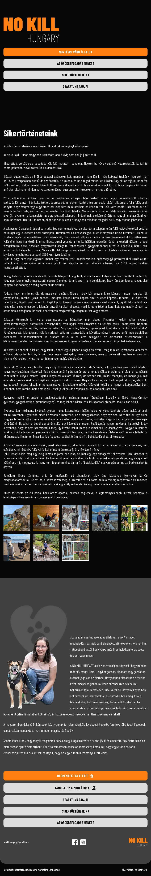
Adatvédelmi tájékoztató (134, 869)
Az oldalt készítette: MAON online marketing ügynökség (32, 869)
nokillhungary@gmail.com (16, 842)
